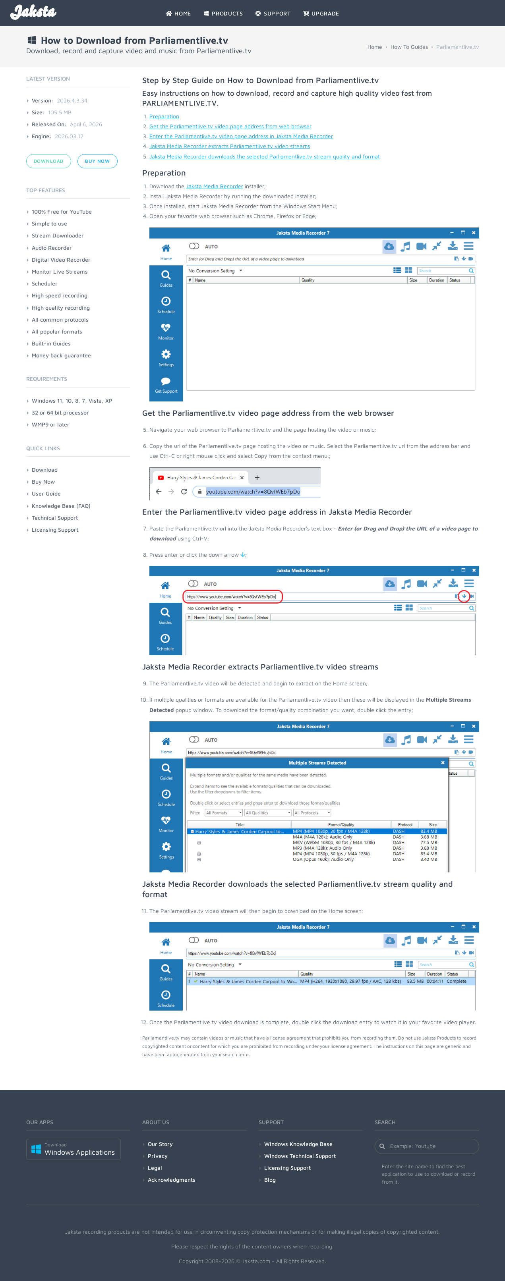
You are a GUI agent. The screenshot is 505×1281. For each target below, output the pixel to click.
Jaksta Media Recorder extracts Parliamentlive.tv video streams (229, 146)
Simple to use (49, 223)
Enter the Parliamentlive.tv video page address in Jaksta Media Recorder (241, 136)
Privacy (158, 1155)
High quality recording (61, 307)
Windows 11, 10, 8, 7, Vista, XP (72, 400)
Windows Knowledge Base (298, 1143)
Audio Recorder (52, 247)
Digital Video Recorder (61, 259)
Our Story (160, 1143)
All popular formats (57, 331)
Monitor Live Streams (60, 271)
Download (49, 161)
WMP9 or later (51, 424)
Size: (38, 112)
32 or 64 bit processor (60, 412)
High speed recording (59, 295)
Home (375, 46)
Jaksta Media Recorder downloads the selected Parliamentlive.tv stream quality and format (264, 156)
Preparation (164, 116)
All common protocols (60, 319)
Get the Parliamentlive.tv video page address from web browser (230, 126)
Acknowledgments (171, 1179)
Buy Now (97, 161)
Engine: (42, 136)
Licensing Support (55, 529)
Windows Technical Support (300, 1155)
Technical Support (55, 517)
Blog (270, 1179)
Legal (155, 1167)
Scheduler (45, 283)
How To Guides (409, 46)
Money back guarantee (61, 355)
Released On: (49, 124)
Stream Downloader (58, 235)
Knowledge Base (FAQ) (61, 505)
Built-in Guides (51, 343)
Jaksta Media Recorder (214, 186)
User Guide (46, 493)
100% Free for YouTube (62, 211)
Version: (43, 100)
